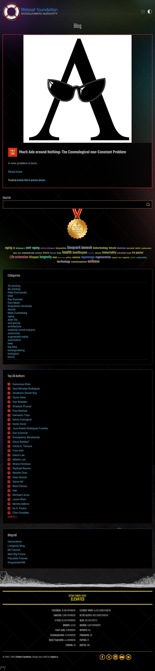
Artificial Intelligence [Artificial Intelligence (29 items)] (47, 248)
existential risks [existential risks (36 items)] (28, 253)
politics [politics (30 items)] (68, 258)
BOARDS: (83, 625)
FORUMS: (69, 645)
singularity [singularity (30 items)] (125, 258)
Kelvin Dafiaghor (22, 419)
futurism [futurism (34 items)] (53, 253)
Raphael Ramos (22, 468)
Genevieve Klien (22, 384)
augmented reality (18, 336)
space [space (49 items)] (133, 257)
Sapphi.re (54, 657)
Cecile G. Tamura (22, 446)
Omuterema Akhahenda (26, 437)
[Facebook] (102, 657)
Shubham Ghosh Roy (25, 393)
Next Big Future (16, 554)
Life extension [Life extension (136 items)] (19, 257)
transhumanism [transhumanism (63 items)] (79, 261)
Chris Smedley (21, 512)
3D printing (14, 285)
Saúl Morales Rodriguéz (26, 388)
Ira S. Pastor (20, 508)
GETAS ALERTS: (86, 615)
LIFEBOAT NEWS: (86, 611)
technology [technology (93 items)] (63, 262)
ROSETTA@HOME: (56, 640)
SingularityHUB (16, 562)
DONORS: (66, 625)
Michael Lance (21, 494)
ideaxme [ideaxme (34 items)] (98, 253)
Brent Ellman (20, 486)
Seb (15, 490)
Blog (77, 26)
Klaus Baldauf (21, 441)
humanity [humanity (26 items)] (91, 253)
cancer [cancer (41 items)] (138, 248)
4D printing (14, 289)
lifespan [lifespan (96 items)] (34, 257)
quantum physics (38, 180)
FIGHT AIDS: (60, 630)
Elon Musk (14, 302)
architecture (14, 326)
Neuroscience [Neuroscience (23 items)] (61, 258)
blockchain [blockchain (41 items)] (121, 248)
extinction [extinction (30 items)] (38, 253)
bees (10, 343)
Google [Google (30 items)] (59, 253)
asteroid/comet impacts (21, 329)
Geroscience (15, 541)
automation (14, 340)
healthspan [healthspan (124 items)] (80, 253)
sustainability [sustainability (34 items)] (141, 258)
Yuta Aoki (18, 450)
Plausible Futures (18, 558)
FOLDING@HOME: (57, 635)
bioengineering (16, 350)
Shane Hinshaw (22, 463)
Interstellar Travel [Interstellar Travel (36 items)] (124, 253)
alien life (12, 319)
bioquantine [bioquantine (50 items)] (61, 248)
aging (11, 316)
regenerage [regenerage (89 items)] (88, 257)
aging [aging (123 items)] (8, 248)
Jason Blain (19, 499)
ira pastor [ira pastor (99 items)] (137, 253)
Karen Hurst (19, 424)
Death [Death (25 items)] (19, 253)
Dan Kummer (20, 433)
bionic (11, 356)
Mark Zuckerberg (17, 312)
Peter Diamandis (17, 292)
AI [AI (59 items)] (14, 248)
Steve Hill (18, 481)
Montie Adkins (21, 503)
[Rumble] (128, 657)
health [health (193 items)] (67, 252)
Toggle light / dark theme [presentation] (150, 11)
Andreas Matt (22, 180)
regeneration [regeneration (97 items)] (103, 257)
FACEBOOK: (56, 611)
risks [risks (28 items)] (119, 258)
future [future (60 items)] (46, 252)
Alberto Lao (19, 459)
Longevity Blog (16, 545)
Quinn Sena (19, 397)
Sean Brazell (20, 477)
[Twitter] (109, 657)
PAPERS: (83, 640)
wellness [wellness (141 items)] (93, 261)
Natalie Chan (20, 472)
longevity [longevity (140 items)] (46, 257)
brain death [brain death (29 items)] (130, 248)
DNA (10, 295)
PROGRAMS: (85, 635)
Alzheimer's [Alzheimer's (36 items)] (20, 248)
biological (13, 353)
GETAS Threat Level (77, 598)
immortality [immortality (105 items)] (109, 253)
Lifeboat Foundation (23, 657)
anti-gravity (14, 323)
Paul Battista (20, 410)
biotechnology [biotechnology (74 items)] (100, 248)
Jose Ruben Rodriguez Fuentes (30, 428)
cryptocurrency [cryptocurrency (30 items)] (146, 248)
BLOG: (82, 620)
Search (148, 204)
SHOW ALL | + (13, 517)
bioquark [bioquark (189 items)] (74, 247)
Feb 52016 (12, 152)
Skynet (11, 309)
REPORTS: (84, 630)
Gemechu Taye (21, 415)
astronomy (14, 333)
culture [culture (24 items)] (15, 253)
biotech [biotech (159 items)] (86, 248)
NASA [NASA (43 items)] (55, 257)
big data (12, 346)
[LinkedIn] (115, 657)
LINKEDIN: (57, 615)
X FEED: (58, 620)
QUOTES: (83, 645)
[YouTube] (122, 657)
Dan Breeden (20, 401)
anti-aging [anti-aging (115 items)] (33, 248)
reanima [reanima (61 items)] (76, 257)
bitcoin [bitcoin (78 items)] (112, 248)
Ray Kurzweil (15, 299)
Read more (15, 171)
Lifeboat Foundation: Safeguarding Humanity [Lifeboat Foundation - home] (69, 12)
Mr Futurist (14, 549)
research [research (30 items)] (115, 258)
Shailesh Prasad (22, 406)
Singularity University (20, 306)
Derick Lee (18, 455)
